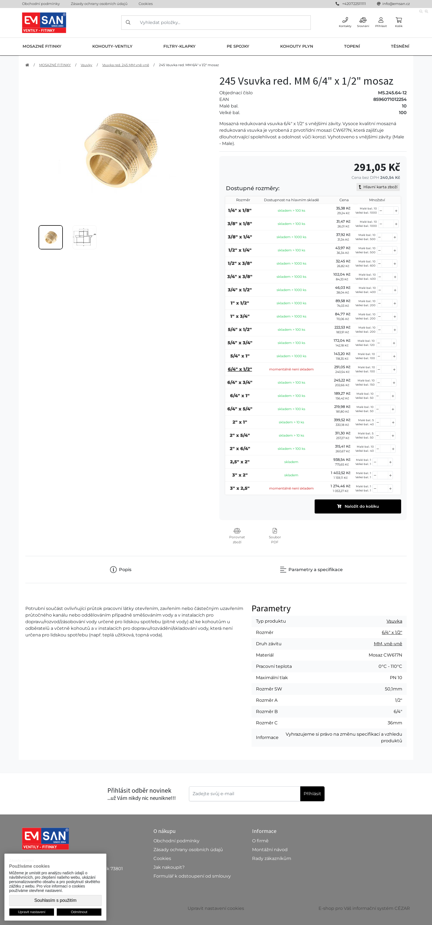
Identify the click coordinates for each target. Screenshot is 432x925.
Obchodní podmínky (41, 3)
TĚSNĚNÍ (400, 46)
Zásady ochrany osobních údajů (99, 3)
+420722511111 (354, 3)
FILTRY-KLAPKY (179, 46)
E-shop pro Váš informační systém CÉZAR (364, 908)
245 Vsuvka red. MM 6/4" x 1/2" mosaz (189, 65)
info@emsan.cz (396, 3)
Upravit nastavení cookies (216, 908)
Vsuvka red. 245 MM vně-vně (125, 65)
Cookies (146, 3)
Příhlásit (312, 793)
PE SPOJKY (238, 46)
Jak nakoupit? (169, 867)
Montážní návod (270, 849)
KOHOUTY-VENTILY (112, 46)
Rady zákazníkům (271, 858)
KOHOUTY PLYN (296, 46)
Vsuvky (86, 65)
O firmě (260, 840)
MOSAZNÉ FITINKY (42, 46)
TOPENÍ (352, 46)
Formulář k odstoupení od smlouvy (192, 876)
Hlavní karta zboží (378, 186)
